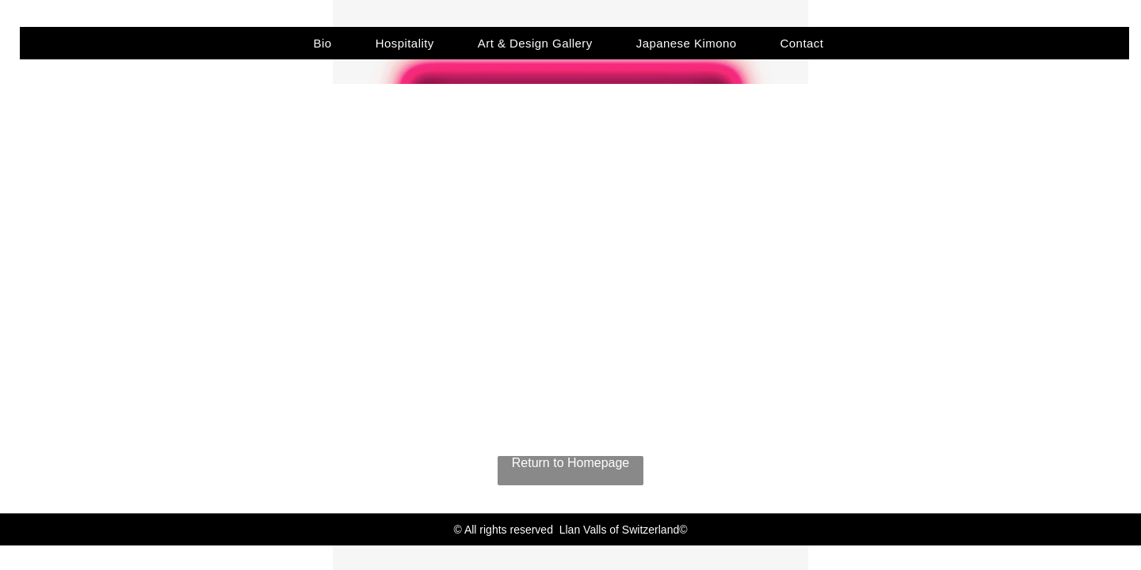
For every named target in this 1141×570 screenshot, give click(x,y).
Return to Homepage (571, 462)
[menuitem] (329, 43)
